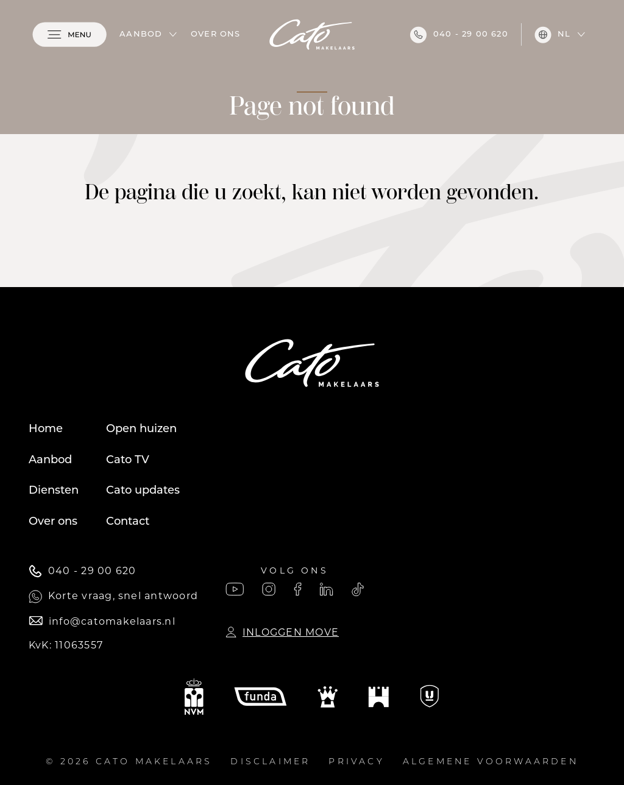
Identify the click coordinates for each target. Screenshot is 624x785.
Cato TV (127, 460)
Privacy (356, 762)
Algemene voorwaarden (490, 762)
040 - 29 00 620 (459, 34)
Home (46, 429)
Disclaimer (270, 762)
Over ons (216, 34)
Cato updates (143, 491)
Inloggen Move (282, 632)
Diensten (54, 491)
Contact (127, 522)
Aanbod (140, 34)
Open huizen (141, 429)
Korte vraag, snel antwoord (113, 596)
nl (552, 34)
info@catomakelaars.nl (102, 621)
